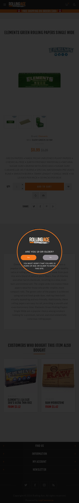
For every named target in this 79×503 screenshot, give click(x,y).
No (50, 257)
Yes (28, 257)
